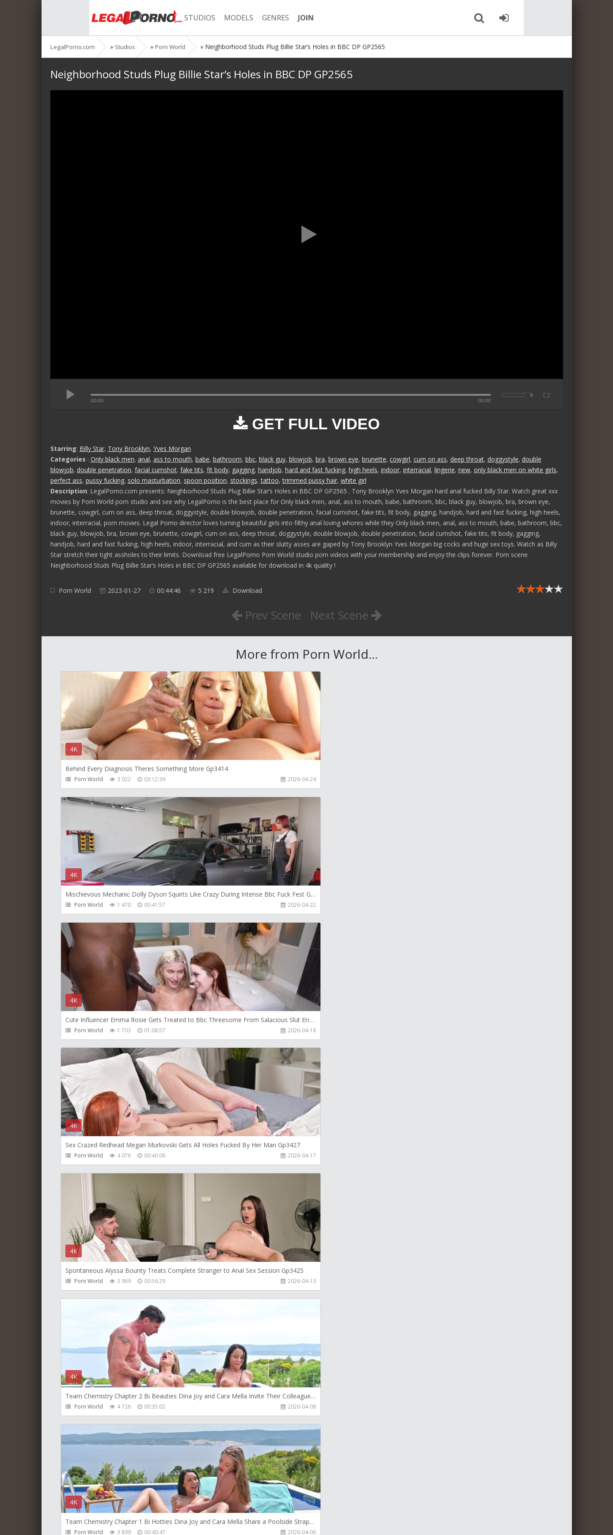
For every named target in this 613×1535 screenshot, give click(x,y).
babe (202, 459)
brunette (374, 459)
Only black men (112, 459)
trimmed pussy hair (309, 480)
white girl (353, 480)
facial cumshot (156, 470)
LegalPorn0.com (115, 1519)
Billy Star (92, 448)
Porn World (75, 590)
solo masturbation (154, 480)
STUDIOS (171, 18)
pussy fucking (105, 480)
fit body (217, 470)
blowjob (300, 459)
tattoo (270, 480)
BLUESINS (251, 1448)
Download (242, 590)
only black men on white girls (515, 470)
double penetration (104, 470)
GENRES (247, 18)
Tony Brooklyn (129, 448)
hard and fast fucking (315, 470)
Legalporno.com (99, 17)
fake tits (191, 470)
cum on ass (430, 459)
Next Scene (350, 614)
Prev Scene (262, 614)
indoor (390, 470)
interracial (417, 470)
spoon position (205, 480)
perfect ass (66, 480)
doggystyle (502, 459)
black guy (272, 459)
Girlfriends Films (260, 1195)
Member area (113, 1493)
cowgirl (400, 459)
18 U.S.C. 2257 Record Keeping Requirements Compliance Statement (332, 1519)
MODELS (210, 18)
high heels (363, 470)
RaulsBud (87, 1195)
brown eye (343, 459)
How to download (176, 1493)
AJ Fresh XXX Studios (429, 1195)
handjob (270, 470)
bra (320, 459)
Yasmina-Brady (423, 1448)
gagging (243, 470)
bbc (250, 459)
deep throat (467, 459)
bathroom (227, 459)
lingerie (444, 470)
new (464, 470)
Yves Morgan (172, 448)
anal (144, 459)
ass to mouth (172, 459)
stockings (243, 480)
